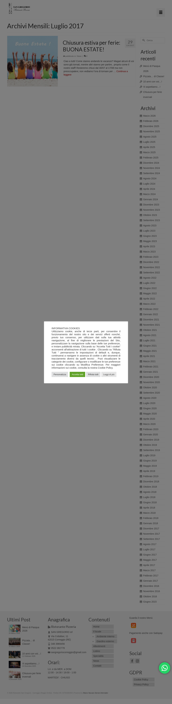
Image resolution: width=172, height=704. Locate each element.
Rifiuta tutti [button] (93, 374)
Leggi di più (109, 374)
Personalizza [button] (60, 374)
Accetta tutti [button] (77, 374)
